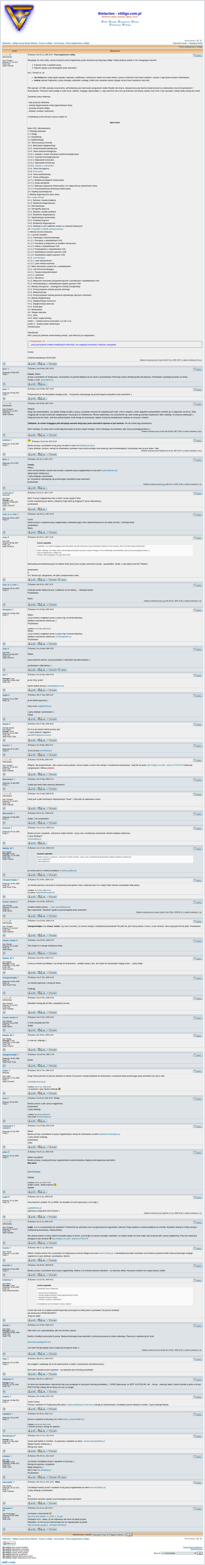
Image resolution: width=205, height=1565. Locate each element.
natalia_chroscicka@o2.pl (73, 1419)
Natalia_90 (7, 848)
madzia (6, 1396)
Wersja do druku (196, 1549)
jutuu (5, 1152)
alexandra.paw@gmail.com (39, 1342)
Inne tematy (59, 43)
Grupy (135, 22)
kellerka (6, 440)
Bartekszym (8, 1436)
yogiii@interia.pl (44, 706)
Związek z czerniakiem (44, 166)
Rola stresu (38, 171)
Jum (5, 1098)
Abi (4, 675)
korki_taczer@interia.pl (60, 907)
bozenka (6, 1265)
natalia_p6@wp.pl (69, 871)
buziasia (6, 828)
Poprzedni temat (180, 43)
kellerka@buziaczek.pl (85, 445)
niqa (5, 1359)
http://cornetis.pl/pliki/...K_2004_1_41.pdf (45, 1516)
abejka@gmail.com (56, 686)
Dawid (5, 724)
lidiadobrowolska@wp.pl (109, 1134)
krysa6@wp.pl (46, 750)
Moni (5, 459)
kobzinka (7, 1280)
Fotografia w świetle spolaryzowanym (47, 229)
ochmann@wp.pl (44, 1117)
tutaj (61, 321)
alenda (6, 1325)
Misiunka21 (8, 779)
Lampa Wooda (37, 197)
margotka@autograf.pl (45, 892)
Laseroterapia (39, 258)
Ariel (5, 537)
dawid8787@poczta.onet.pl (39, 735)
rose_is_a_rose (9, 514)
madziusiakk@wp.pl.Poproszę (79, 1405)
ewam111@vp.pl (105, 1253)
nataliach (7, 1414)
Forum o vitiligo (45, 43)
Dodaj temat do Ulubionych (192, 1547)
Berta (164, 484)
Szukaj (112, 22)
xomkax (6, 1456)
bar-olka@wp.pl (44, 1470)
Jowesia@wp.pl (34, 839)
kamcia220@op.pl (97, 1487)
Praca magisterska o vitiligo (77, 43)
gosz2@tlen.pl (47, 380)
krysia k (6, 745)
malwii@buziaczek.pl (37, 1082)
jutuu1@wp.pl (34, 1172)
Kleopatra (7, 610)
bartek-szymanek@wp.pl (94, 1441)
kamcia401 (7, 1482)
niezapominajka (10, 880)
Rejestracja (115, 25)
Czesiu (6, 55)
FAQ (104, 22)
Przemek (6, 1508)
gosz (5, 369)
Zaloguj (126, 25)
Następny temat (195, 43)
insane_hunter (9, 902)
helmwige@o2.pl (64, 637)
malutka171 (8, 1126)
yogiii (5, 695)
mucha (6, 1248)
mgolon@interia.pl (109, 470)
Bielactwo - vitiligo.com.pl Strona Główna (20, 43)
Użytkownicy (124, 22)
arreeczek (7, 493)
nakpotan (7, 1379)
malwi (5, 1071)
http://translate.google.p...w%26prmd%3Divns (47, 1525)
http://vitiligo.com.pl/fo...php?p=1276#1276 (165, 765)
